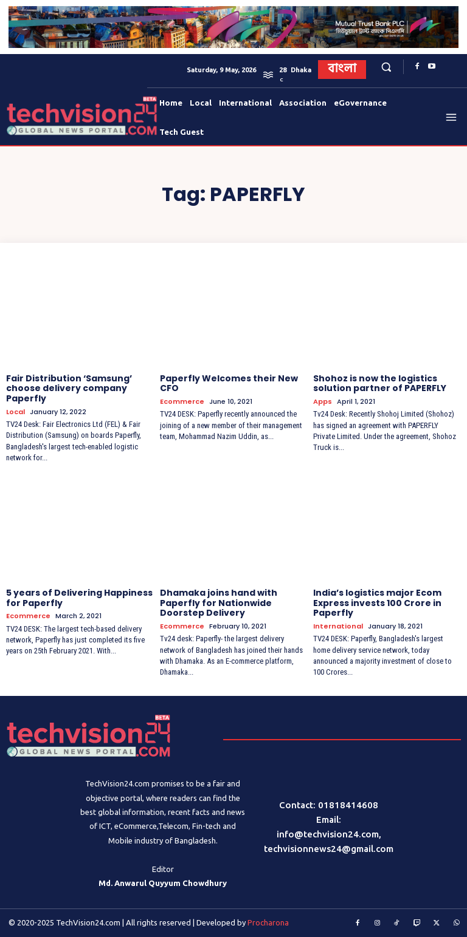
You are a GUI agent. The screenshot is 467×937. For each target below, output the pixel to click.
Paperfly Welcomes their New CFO (229, 383)
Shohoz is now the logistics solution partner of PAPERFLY (379, 383)
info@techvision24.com (328, 834)
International (338, 626)
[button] (386, 67)
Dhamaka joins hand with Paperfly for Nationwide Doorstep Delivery (218, 603)
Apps (322, 402)
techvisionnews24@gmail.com (328, 848)
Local (15, 412)
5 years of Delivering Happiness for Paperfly (79, 598)
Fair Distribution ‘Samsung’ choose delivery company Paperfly (69, 388)
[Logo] (29, 116)
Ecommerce (182, 402)
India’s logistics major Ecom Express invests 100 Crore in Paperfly (377, 603)
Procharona (268, 922)
